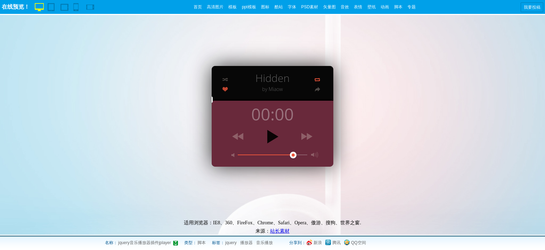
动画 (385, 7)
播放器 (246, 242)
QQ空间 (358, 242)
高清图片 (215, 7)
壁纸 (371, 7)
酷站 (279, 7)
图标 (265, 7)
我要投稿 (532, 7)
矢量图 (329, 7)
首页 (198, 7)
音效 (345, 7)
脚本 (398, 7)
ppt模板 (249, 7)
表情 (358, 7)
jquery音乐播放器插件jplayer (144, 242)
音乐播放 (264, 242)
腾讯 (336, 242)
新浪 (318, 242)
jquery (231, 242)
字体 (292, 7)
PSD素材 (309, 7)
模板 (232, 7)
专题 (411, 7)
